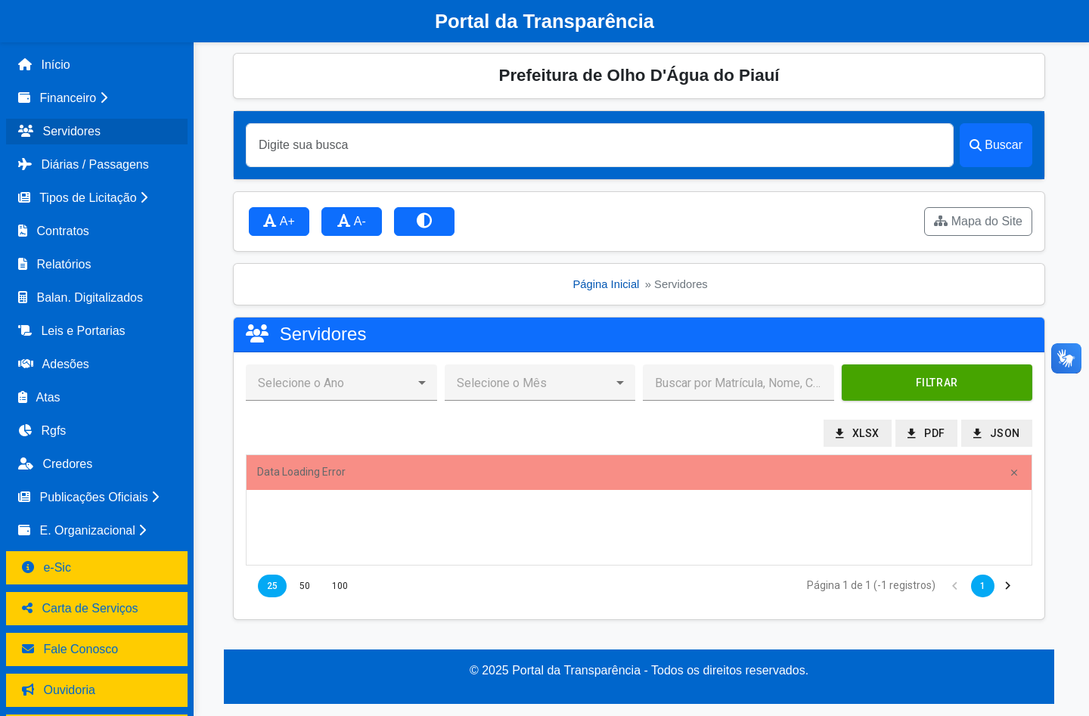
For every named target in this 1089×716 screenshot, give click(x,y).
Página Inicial (605, 284)
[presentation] (639, 528)
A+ (279, 221)
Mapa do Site (978, 221)
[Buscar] (600, 145)
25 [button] (272, 586)
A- (351, 221)
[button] (97, 98)
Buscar (996, 144)
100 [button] (340, 586)
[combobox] (329, 382)
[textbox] (738, 382)
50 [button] (304, 586)
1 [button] (982, 586)
